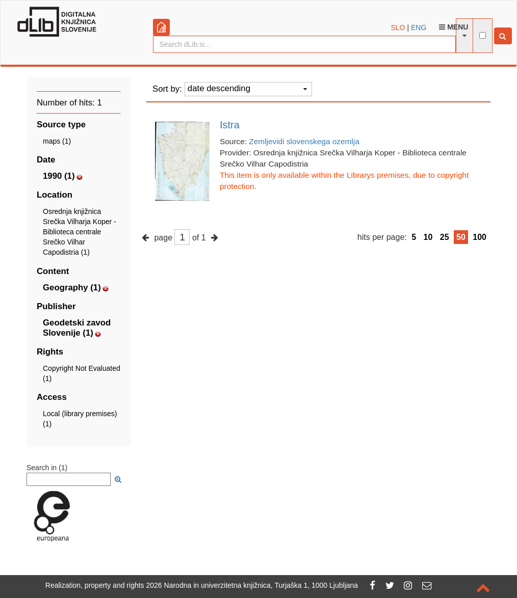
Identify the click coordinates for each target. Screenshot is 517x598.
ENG (418, 27)
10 (428, 237)
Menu (453, 27)
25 (444, 237)
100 (479, 237)
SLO (398, 27)
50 (461, 237)
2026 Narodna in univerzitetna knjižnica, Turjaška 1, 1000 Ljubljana (252, 585)
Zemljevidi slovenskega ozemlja (304, 141)
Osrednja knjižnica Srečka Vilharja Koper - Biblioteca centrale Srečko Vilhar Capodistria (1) (79, 232)
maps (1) (57, 141)
